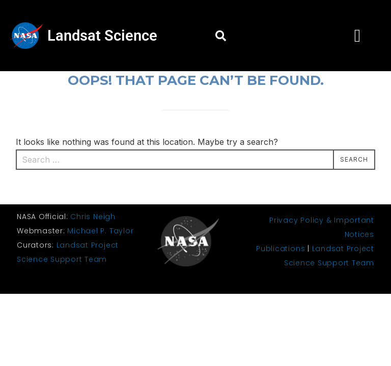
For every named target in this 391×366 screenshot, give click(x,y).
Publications (280, 248)
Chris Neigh (92, 216)
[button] (220, 35)
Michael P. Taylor (100, 231)
